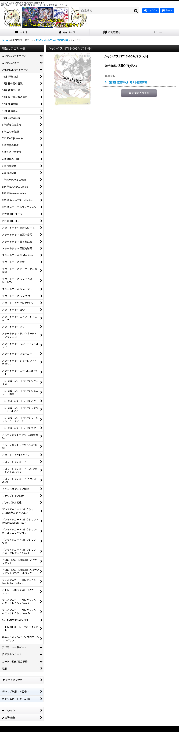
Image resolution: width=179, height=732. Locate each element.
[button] (156, 32)
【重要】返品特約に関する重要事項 (126, 82)
